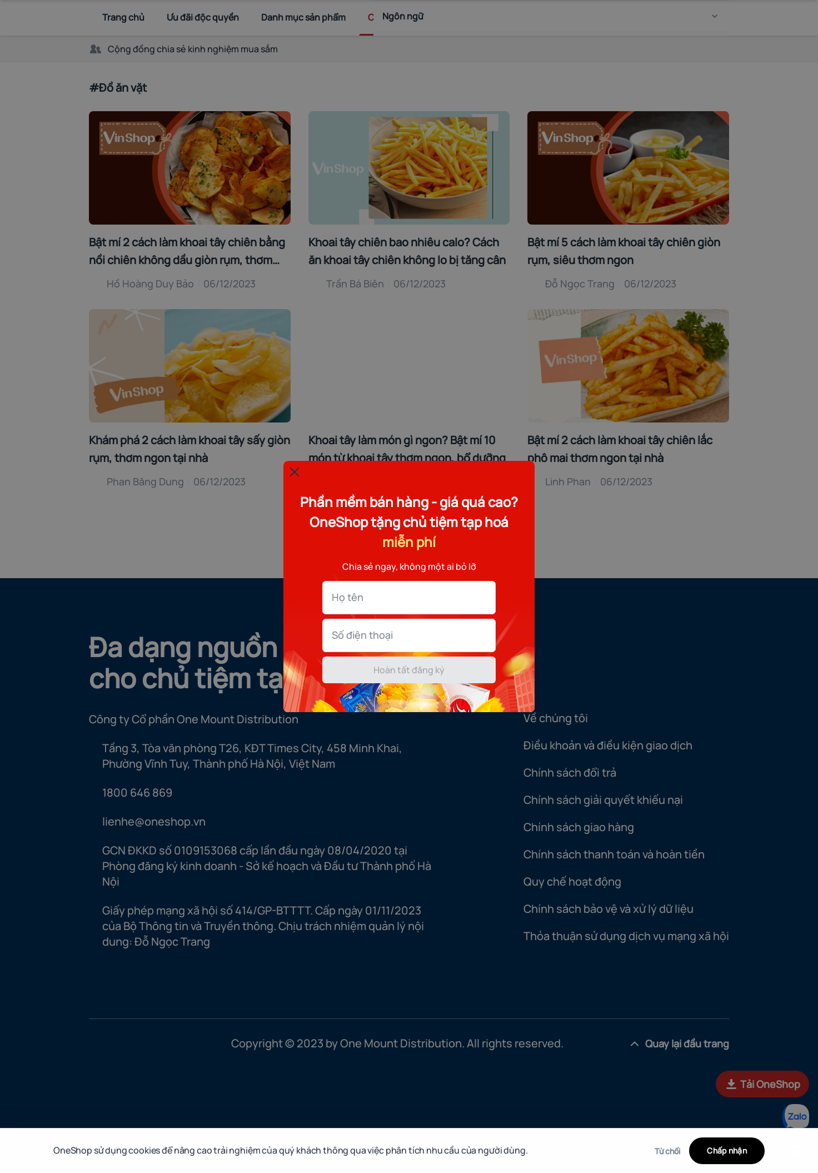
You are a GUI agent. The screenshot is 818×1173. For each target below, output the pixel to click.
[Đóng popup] (20, 472)
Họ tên (43, 577)
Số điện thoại (57, 615)
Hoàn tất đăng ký (409, 650)
